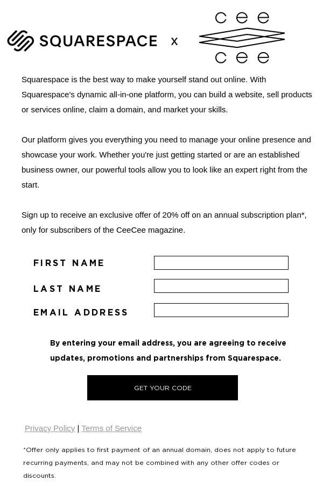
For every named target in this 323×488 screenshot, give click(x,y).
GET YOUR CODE (163, 388)
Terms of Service (111, 428)
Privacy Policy (50, 428)
